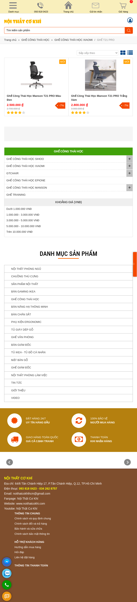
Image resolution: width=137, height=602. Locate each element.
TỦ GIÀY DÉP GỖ (22, 329)
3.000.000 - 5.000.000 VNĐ (22, 220)
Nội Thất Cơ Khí (27, 498)
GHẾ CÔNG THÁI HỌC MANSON (26, 187)
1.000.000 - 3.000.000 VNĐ (22, 214)
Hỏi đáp (19, 552)
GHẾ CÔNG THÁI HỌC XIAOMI (73, 39)
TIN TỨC (16, 382)
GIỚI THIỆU (18, 390)
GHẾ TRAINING (16, 194)
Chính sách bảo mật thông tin (32, 533)
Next (127, 462)
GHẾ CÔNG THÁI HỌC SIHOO (25, 158)
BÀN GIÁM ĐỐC (21, 344)
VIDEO (15, 397)
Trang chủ (10, 39)
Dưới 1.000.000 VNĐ (19, 208)
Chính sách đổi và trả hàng (31, 523)
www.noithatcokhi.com (30, 503)
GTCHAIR (12, 173)
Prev (9, 462)
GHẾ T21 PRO (105, 39)
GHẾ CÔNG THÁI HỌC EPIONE (25, 180)
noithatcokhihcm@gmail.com (31, 493)
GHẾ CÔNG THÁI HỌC (35, 39)
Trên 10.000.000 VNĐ (19, 231)
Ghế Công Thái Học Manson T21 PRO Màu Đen (34, 98)
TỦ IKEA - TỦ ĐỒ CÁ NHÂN (28, 352)
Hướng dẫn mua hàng (28, 547)
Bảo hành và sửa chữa (28, 528)
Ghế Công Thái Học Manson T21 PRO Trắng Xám (99, 98)
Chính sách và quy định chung (33, 518)
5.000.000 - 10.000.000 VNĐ (23, 226)
